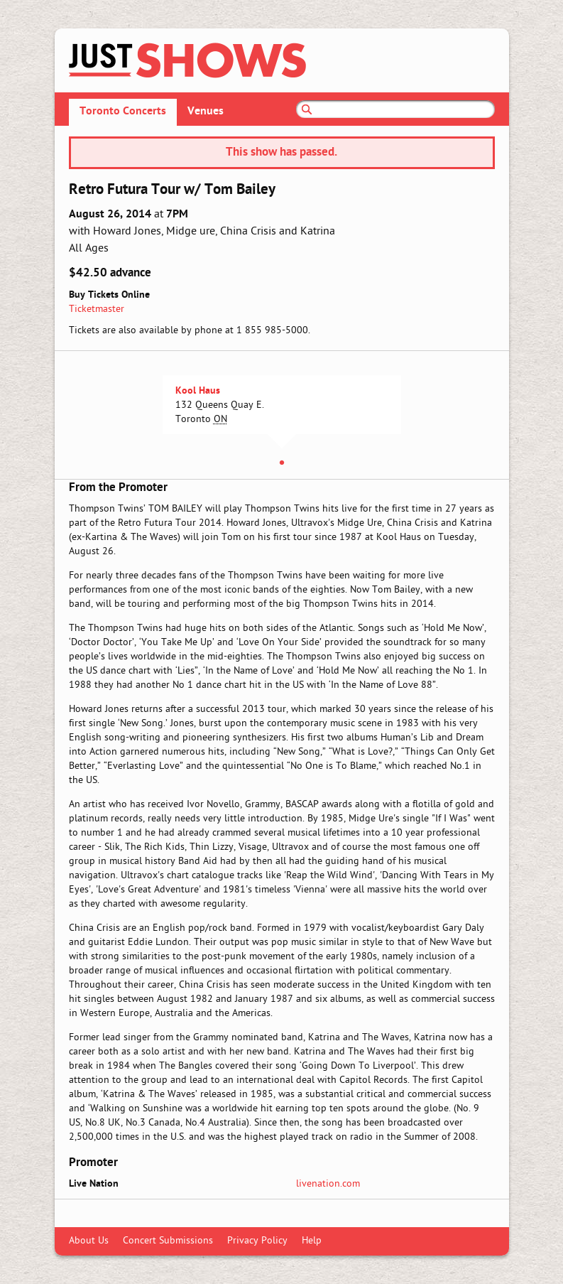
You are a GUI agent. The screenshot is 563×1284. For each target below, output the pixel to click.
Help (312, 1241)
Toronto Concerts (123, 111)
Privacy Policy (257, 1241)
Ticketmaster (96, 309)
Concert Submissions (168, 1241)
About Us (89, 1241)
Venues (205, 111)
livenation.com (328, 1184)
